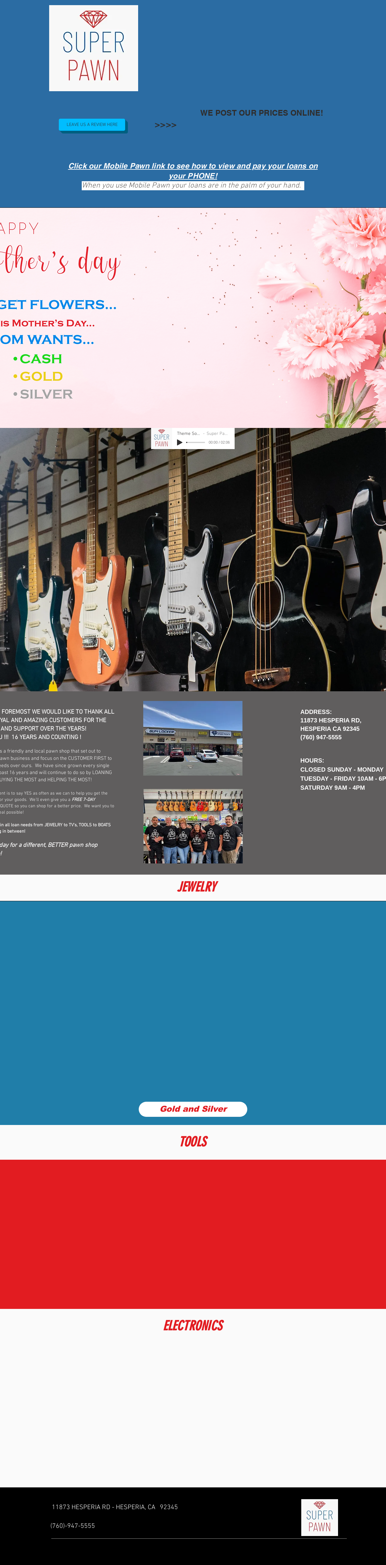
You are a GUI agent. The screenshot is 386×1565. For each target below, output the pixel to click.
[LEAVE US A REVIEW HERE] (92, 125)
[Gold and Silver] (193, 1109)
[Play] (179, 442)
